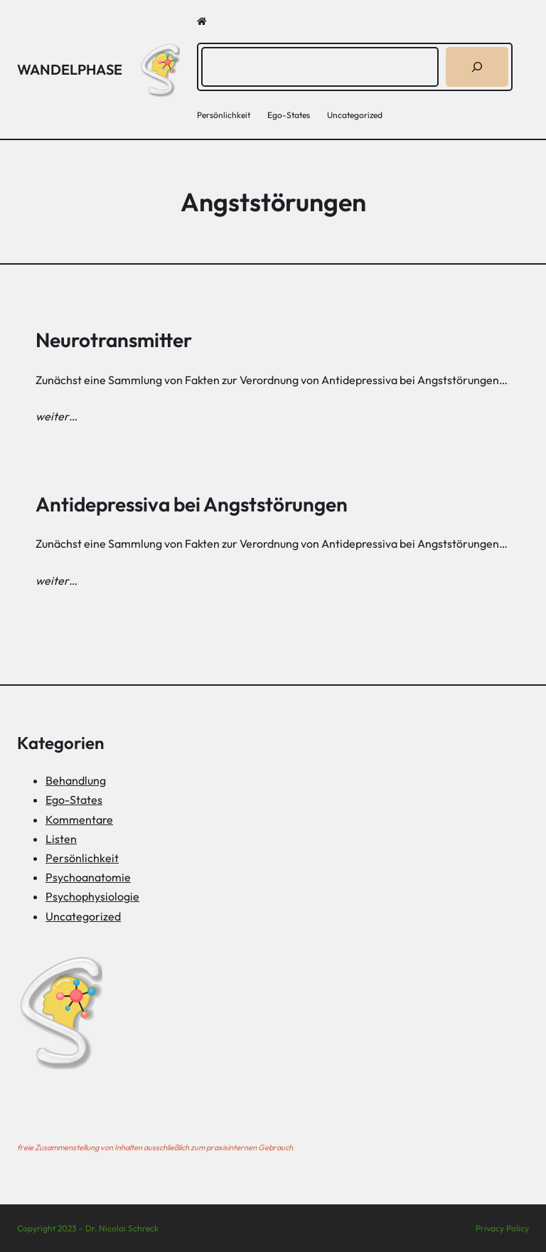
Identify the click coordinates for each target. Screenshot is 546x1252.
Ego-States (74, 799)
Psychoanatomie (88, 877)
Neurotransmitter (114, 339)
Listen (61, 839)
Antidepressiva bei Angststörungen (192, 504)
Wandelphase (69, 69)
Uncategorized (83, 916)
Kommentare (79, 819)
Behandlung (76, 780)
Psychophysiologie (92, 896)
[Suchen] (477, 67)
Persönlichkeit (82, 858)
